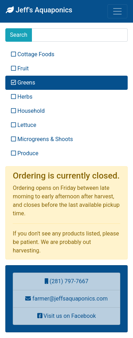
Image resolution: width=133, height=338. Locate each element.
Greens (23, 82)
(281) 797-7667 (66, 281)
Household (28, 110)
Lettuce (23, 125)
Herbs (22, 96)
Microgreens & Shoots (42, 139)
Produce (24, 153)
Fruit (20, 68)
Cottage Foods (32, 54)
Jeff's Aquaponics (39, 10)
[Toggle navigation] (117, 11)
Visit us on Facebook (66, 316)
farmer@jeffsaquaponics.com (66, 298)
